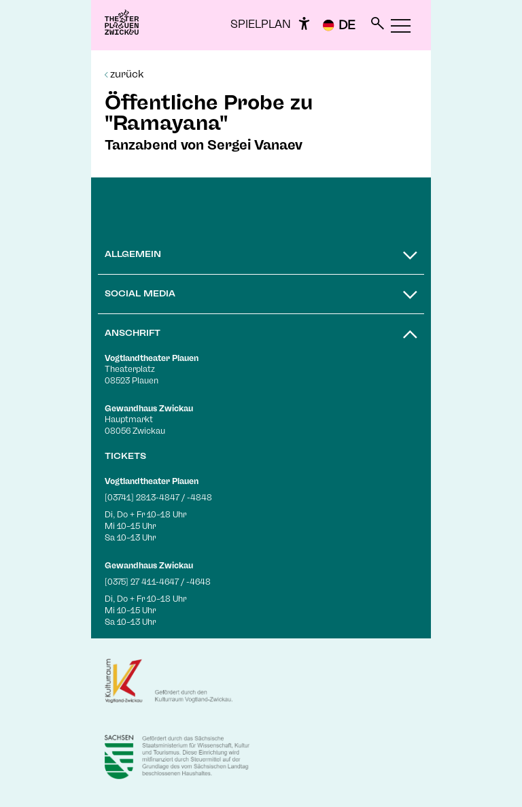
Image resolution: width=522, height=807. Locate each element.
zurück (124, 74)
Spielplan (260, 24)
